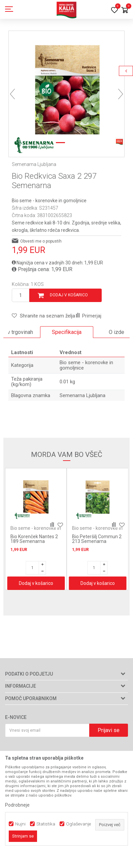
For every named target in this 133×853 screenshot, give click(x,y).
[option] (66, 88)
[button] (43, 315)
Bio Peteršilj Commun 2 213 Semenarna (97, 539)
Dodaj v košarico (69, 295)
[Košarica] (124, 10)
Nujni (20, 823)
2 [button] (74, 142)
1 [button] (59, 142)
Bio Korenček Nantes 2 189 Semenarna (34, 539)
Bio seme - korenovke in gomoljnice (49, 200)
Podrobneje (17, 805)
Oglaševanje (78, 823)
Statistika (45, 823)
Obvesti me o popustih (41, 241)
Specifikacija (66, 332)
